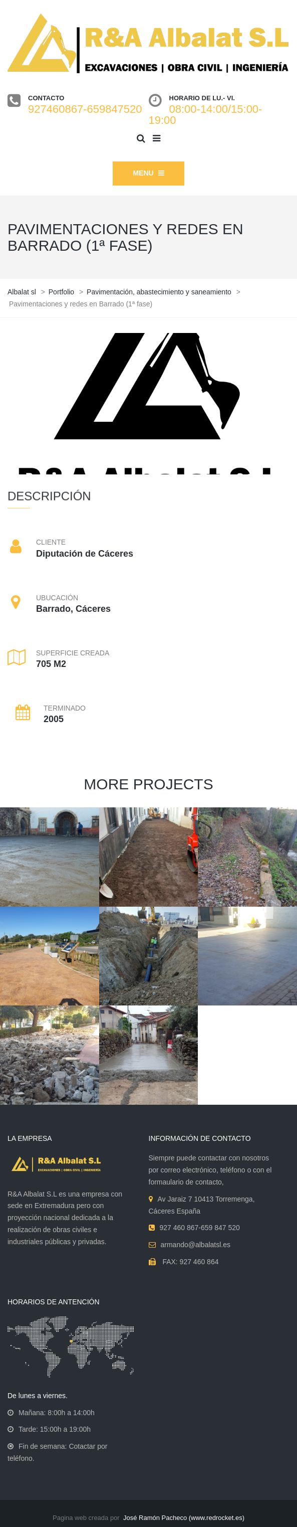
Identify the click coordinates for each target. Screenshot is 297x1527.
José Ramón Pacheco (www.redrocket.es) (183, 1517)
